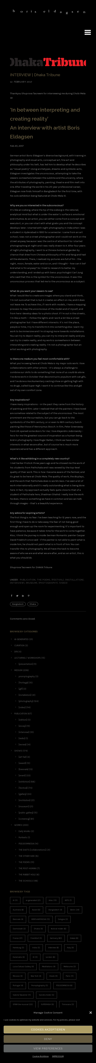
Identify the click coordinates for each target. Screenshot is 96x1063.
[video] (63, 583)
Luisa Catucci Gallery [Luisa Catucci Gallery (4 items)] (23, 966)
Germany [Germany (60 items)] (56, 938)
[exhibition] (24, 781)
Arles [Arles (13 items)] (53, 900)
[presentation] (26, 664)
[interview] (17, 583)
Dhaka (33, 604)
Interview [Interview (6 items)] (53, 948)
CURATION (19, 645)
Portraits (23, 837)
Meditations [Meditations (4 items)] (48, 966)
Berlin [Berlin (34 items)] (74, 910)
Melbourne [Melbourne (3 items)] (70, 966)
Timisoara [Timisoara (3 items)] (68, 1004)
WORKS (18, 825)
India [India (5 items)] (36, 948)
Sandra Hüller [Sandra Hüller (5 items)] (46, 995)
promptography (27, 676)
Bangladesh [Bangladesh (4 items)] (55, 910)
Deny (48, 1039)
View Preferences (48, 1048)
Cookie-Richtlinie (40, 1056)
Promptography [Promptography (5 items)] (39, 985)
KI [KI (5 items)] (35, 957)
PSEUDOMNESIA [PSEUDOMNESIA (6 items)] (64, 985)
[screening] (24, 819)
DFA (16, 651)
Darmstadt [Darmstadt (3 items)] (19, 929)
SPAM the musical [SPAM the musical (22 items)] (23, 1004)
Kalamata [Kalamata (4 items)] (19, 957)
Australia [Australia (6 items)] (18, 910)
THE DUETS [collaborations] (32, 850)
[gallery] (22, 794)
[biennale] (23, 769)
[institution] (24, 800)
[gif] (21, 689)
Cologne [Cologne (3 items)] (63, 919)
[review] (22, 744)
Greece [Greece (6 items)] (74, 938)
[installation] (74, 580)
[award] (22, 763)
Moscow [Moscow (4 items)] (18, 976)
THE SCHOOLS (26, 880)
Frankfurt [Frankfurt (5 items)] (36, 938)
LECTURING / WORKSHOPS (27, 658)
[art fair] (22, 757)
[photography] (48, 583)
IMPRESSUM (58, 1056)
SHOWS (18, 750)
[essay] (22, 726)
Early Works (24, 831)
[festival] (58, 580)
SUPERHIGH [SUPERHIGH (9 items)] (47, 1004)
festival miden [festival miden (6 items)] (58, 929)
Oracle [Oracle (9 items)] (53, 976)
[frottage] (23, 682)
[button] (90, 1012)
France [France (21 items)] (17, 938)
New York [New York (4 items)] (36, 976)
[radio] (22, 738)
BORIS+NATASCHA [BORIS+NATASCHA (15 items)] (40, 919)
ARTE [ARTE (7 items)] (68, 900)
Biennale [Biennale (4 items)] (18, 919)
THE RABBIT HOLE (27, 874)
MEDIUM (18, 670)
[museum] (31, 583)
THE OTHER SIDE (27, 856)
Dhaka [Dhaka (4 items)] (38, 929)
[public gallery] (26, 812)
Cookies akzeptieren (48, 1029)
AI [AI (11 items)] (15, 900)
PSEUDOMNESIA (26, 843)
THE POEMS (43, 580)
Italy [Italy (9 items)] (70, 948)
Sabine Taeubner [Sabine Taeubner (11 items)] (22, 995)
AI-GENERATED (21, 639)
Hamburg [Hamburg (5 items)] (18, 948)
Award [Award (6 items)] (36, 910)
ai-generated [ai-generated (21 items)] (33, 900)
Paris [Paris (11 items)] (70, 976)
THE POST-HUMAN (27, 868)
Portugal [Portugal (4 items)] (18, 985)
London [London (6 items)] (50, 957)
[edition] (23, 719)
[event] (22, 775)
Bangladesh (17, 604)
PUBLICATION (27, 580)
